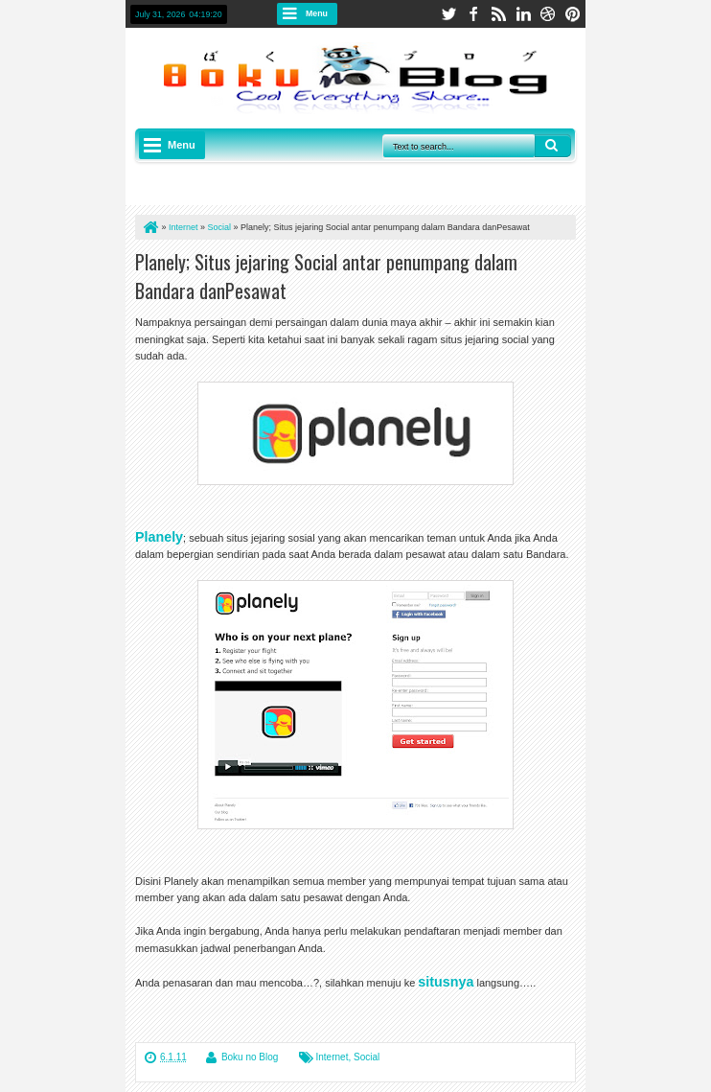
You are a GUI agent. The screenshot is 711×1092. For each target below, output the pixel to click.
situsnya (445, 981)
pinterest (573, 14)
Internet (332, 1057)
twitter (448, 14)
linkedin (523, 14)
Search (553, 145)
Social (366, 1057)
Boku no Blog (250, 1057)
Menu (317, 13)
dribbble (548, 14)
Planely (159, 537)
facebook (473, 14)
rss (498, 14)
